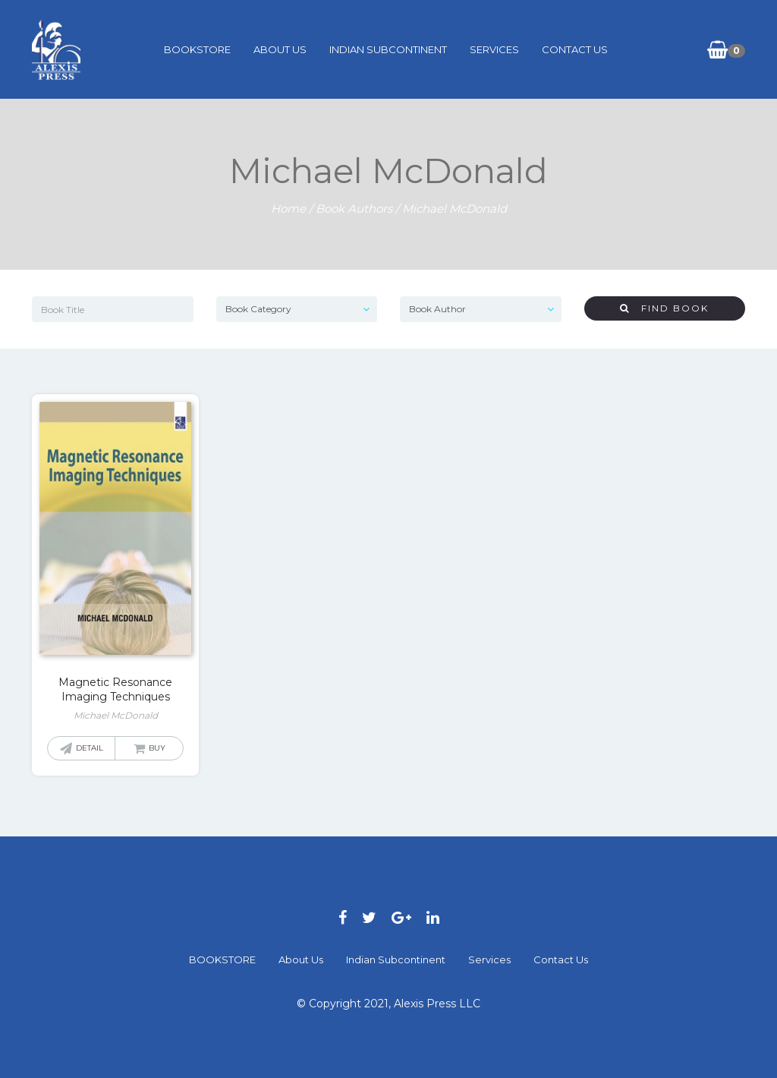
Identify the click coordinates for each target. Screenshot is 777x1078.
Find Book (664, 308)
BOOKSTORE (197, 49)
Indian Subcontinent (388, 49)
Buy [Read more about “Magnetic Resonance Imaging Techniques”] (157, 748)
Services (494, 49)
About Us (280, 49)
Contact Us (575, 49)
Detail (89, 748)
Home (288, 208)
